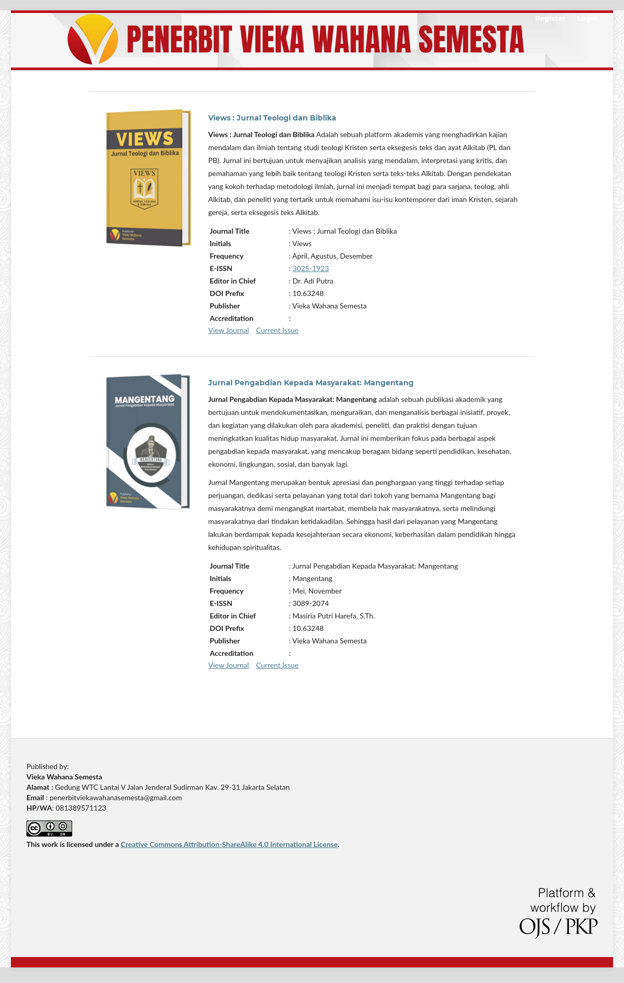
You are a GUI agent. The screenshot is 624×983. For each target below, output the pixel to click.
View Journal (228, 330)
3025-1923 (311, 268)
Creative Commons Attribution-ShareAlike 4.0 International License (228, 844)
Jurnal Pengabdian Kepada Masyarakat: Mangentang (311, 382)
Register (550, 18)
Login (587, 18)
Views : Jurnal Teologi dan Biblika (272, 118)
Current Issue (277, 330)
